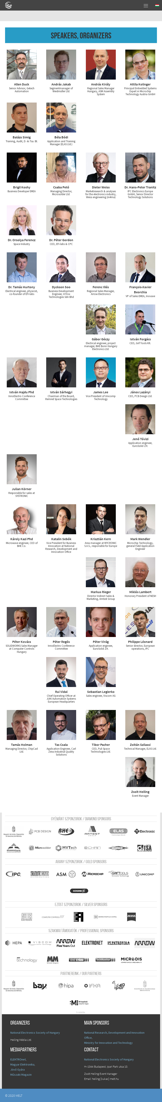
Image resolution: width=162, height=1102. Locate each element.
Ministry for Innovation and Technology (108, 1042)
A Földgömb (10, 5)
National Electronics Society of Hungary (35, 1032)
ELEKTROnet (18, 1059)
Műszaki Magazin (21, 1074)
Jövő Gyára (17, 1069)
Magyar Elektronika (22, 1064)
